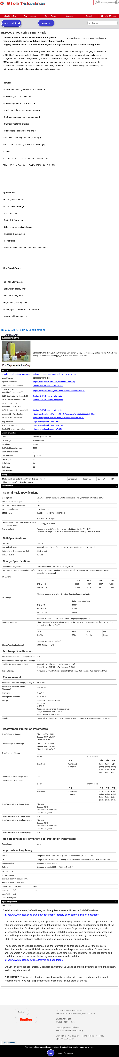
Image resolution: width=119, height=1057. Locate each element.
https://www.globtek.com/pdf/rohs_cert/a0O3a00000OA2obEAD (58, 418)
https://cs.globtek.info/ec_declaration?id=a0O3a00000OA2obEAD (59, 391)
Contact (89, 16)
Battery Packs (50, 16)
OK (50, 1053)
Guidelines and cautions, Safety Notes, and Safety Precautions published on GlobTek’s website (39, 374)
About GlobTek (10, 16)
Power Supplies (30, 16)
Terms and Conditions (66, 1030)
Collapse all (11, 334)
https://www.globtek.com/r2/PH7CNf (48, 421)
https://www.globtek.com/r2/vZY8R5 (47, 429)
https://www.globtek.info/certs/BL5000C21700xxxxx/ (54, 382)
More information (65, 1053)
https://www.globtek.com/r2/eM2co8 (48, 425)
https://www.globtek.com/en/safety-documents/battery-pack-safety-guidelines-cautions (51, 914)
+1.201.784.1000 (108, 16)
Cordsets (69, 16)
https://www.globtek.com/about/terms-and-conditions (33, 960)
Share (44, 23)
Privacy (79, 1030)
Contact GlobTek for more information (48, 386)
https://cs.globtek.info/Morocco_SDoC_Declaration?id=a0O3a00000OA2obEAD (64, 414)
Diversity (60, 1027)
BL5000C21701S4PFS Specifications (23, 329)
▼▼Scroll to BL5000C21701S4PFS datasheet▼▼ (86, 38)
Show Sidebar (9, 1043)
